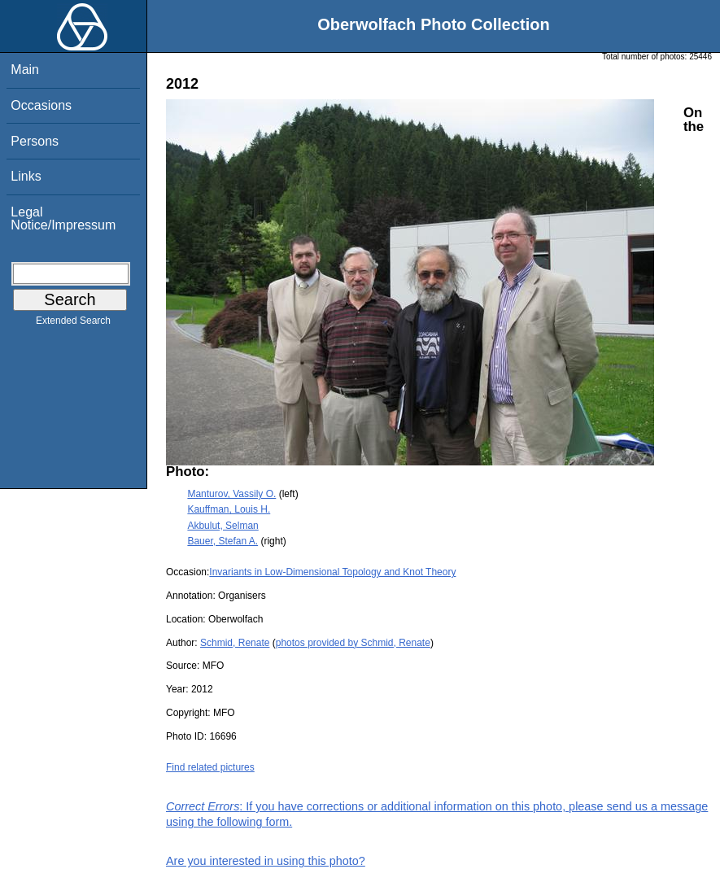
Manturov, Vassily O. (231, 494)
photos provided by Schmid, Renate (353, 642)
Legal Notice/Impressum (63, 218)
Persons (35, 141)
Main (25, 69)
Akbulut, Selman (222, 525)
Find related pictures (210, 767)
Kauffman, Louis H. (228, 509)
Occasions (41, 105)
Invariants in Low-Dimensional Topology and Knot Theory (332, 572)
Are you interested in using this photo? (265, 860)
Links (26, 176)
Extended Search (73, 324)
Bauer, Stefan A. (222, 541)
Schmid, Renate (234, 642)
